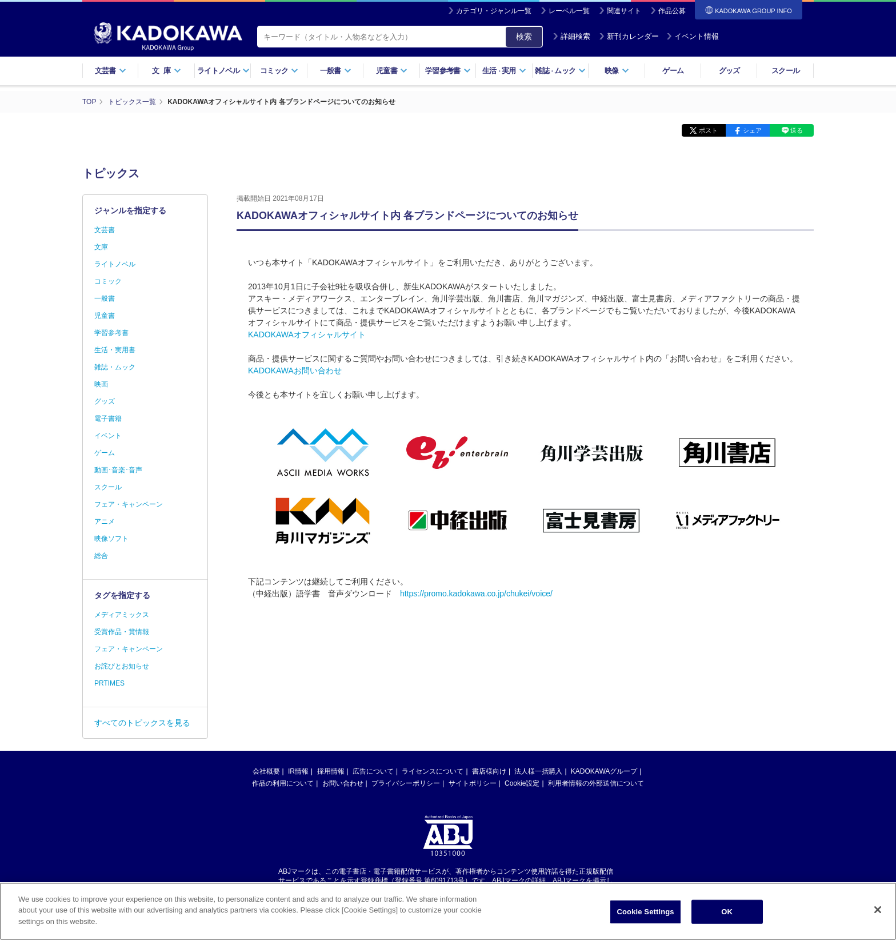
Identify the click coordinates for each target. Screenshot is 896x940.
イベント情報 (692, 36)
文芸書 (110, 70)
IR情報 (298, 771)
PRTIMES (109, 683)
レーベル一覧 (569, 11)
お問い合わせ (342, 783)
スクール (785, 70)
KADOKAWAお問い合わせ (295, 370)
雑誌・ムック (114, 367)
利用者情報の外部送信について (596, 783)
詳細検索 (571, 36)
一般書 (335, 70)
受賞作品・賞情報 (121, 632)
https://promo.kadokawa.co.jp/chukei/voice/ (476, 593)
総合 (101, 556)
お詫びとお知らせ (121, 666)
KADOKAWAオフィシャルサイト (307, 334)
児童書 (391, 70)
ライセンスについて (432, 771)
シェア (752, 130)
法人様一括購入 (538, 771)
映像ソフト (111, 539)
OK (727, 917)
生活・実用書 (114, 350)
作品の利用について (283, 783)
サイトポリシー (473, 783)
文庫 (101, 247)
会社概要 (266, 771)
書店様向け (489, 771)
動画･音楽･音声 (118, 470)
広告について (373, 771)
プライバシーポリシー (405, 783)
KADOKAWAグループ (604, 771)
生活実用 (504, 70)
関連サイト (624, 11)
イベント (108, 436)
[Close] (877, 914)
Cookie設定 (522, 783)
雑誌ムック (560, 70)
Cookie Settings (645, 917)
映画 (101, 384)
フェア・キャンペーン (128, 504)
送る (796, 130)
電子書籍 (108, 419)
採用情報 (331, 771)
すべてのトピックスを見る (142, 722)
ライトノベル (223, 70)
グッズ (729, 70)
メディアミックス (121, 615)
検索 (524, 36)
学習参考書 (448, 70)
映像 (617, 70)
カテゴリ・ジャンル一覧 (493, 11)
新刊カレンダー (629, 36)
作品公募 (672, 11)
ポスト (708, 130)
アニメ (104, 521)
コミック (279, 70)
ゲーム (672, 70)
